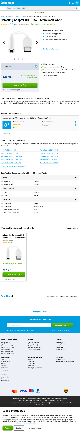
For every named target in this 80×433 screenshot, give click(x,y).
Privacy (20, 403)
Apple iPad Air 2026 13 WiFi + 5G (11, 160)
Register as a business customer (65, 361)
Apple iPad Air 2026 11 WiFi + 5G (11, 156)
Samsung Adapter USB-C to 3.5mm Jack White (42, 16)
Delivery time (31, 363)
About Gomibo (5, 377)
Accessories (9, 16)
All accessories (5, 371)
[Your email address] (29, 325)
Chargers (3, 363)
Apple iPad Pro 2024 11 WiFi (49, 163)
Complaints (45, 403)
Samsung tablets (60, 344)
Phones (31, 340)
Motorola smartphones (34, 347)
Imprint (26, 403)
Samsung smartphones (34, 344)
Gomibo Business (60, 359)
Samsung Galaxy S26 (7, 346)
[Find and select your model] (42, 8)
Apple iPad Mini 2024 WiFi (48, 160)
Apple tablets (59, 342)
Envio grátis (11, 279)
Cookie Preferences (35, 403)
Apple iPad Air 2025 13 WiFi (9, 153)
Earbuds (3, 365)
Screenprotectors (5, 361)
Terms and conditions (67, 403)
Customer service (35, 357)
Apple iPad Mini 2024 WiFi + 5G (11, 163)
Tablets (59, 340)
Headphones (4, 367)
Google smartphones (34, 349)
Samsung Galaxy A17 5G (8, 353)
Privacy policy (5, 381)
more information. (58, 400)
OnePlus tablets (60, 349)
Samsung (23, 16)
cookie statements (30, 423)
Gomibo (4, 375)
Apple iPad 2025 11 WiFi (8, 150)
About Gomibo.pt (12, 403)
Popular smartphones (10, 340)
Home (2, 16)
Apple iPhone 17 (5, 342)
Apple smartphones (33, 342)
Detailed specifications (50, 49)
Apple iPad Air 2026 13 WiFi (49, 156)
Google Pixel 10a (5, 349)
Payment (30, 359)
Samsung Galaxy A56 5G (8, 347)
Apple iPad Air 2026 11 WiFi (49, 153)
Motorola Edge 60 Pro (7, 351)
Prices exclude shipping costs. (59, 398)
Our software (4, 379)
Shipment (31, 365)
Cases (2, 359)
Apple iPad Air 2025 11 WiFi (49, 150)
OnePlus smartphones (34, 346)
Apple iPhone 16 (5, 344)
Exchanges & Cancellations (35, 367)
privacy (18, 423)
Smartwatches (5, 369)
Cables (17, 16)
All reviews (5, 133)
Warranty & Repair (33, 369)
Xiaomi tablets (60, 346)
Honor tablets (59, 347)
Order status (31, 361)
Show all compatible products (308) (13, 166)
